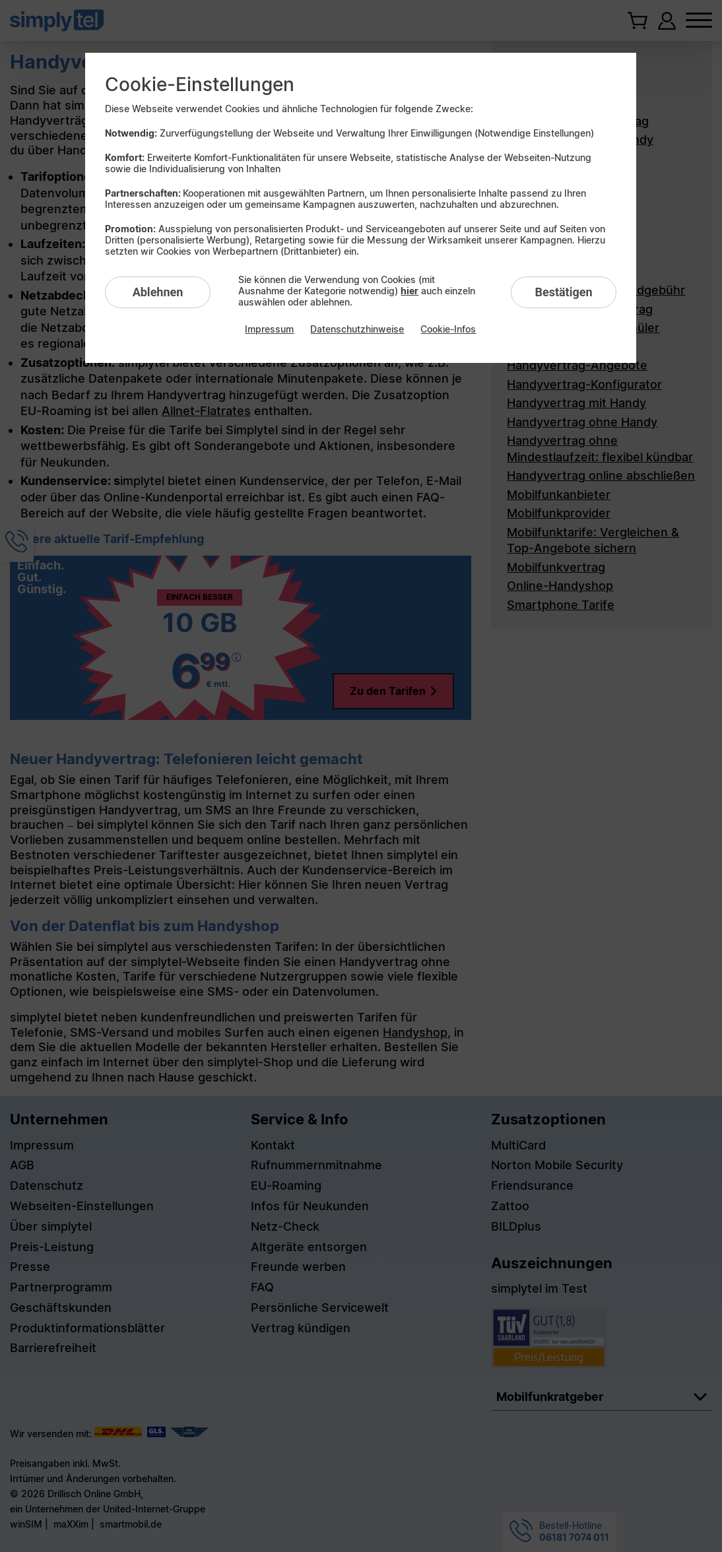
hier (409, 290)
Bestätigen (563, 292)
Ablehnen (158, 292)
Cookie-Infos (448, 329)
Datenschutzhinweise (357, 329)
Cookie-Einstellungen (199, 84)
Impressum (269, 329)
